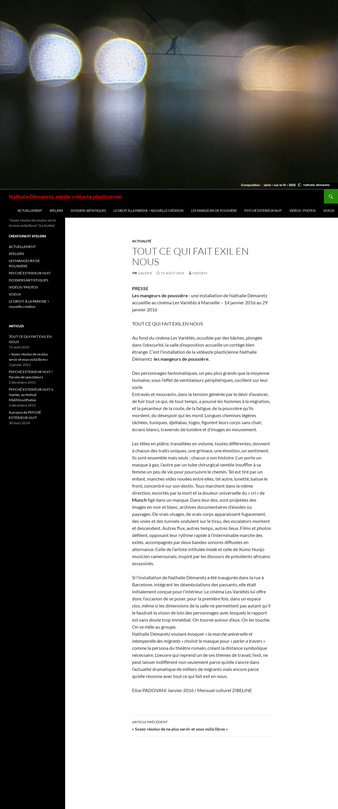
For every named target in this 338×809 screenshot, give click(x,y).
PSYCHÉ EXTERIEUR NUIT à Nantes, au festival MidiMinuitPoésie (31, 394)
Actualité (141, 241)
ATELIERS (56, 210)
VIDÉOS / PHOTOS (302, 210)
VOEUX (328, 210)
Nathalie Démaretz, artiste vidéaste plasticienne (65, 196)
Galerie (145, 273)
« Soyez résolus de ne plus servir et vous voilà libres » (201, 725)
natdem (199, 273)
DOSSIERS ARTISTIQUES (88, 210)
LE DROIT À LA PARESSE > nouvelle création (148, 210)
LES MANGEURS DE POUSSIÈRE (214, 210)
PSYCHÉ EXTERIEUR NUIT (263, 210)
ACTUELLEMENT (30, 210)
